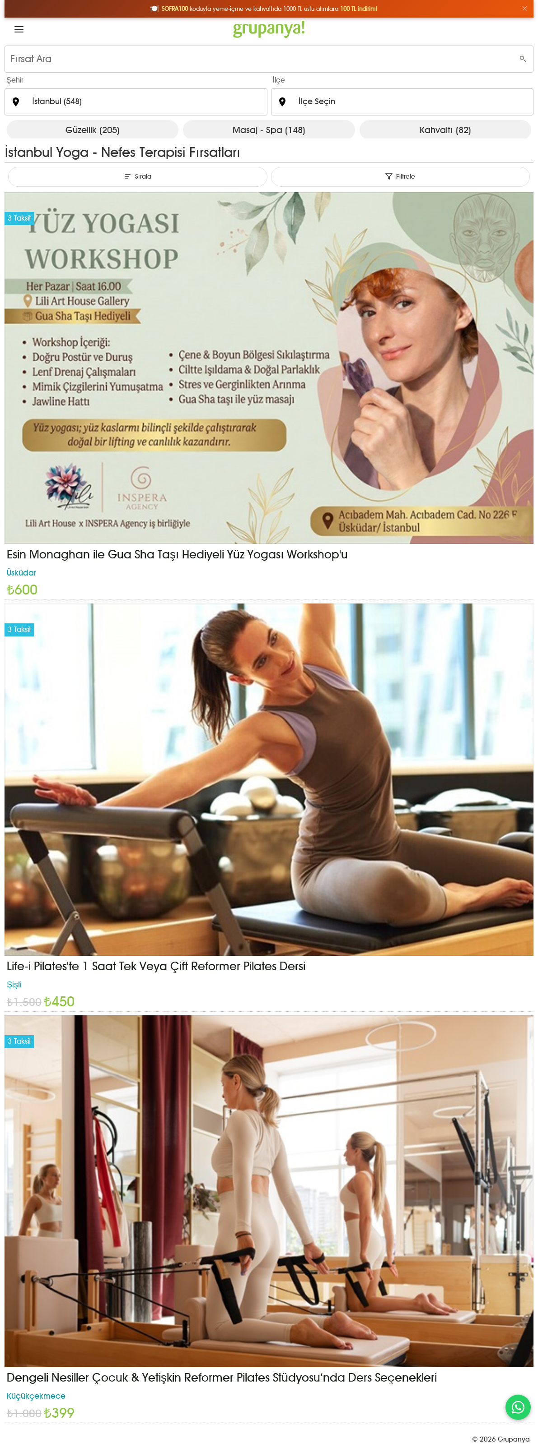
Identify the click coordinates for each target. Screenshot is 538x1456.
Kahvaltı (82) (445, 129)
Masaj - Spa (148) (269, 129)
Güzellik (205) (92, 129)
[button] (19, 29)
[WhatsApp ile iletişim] (518, 1407)
